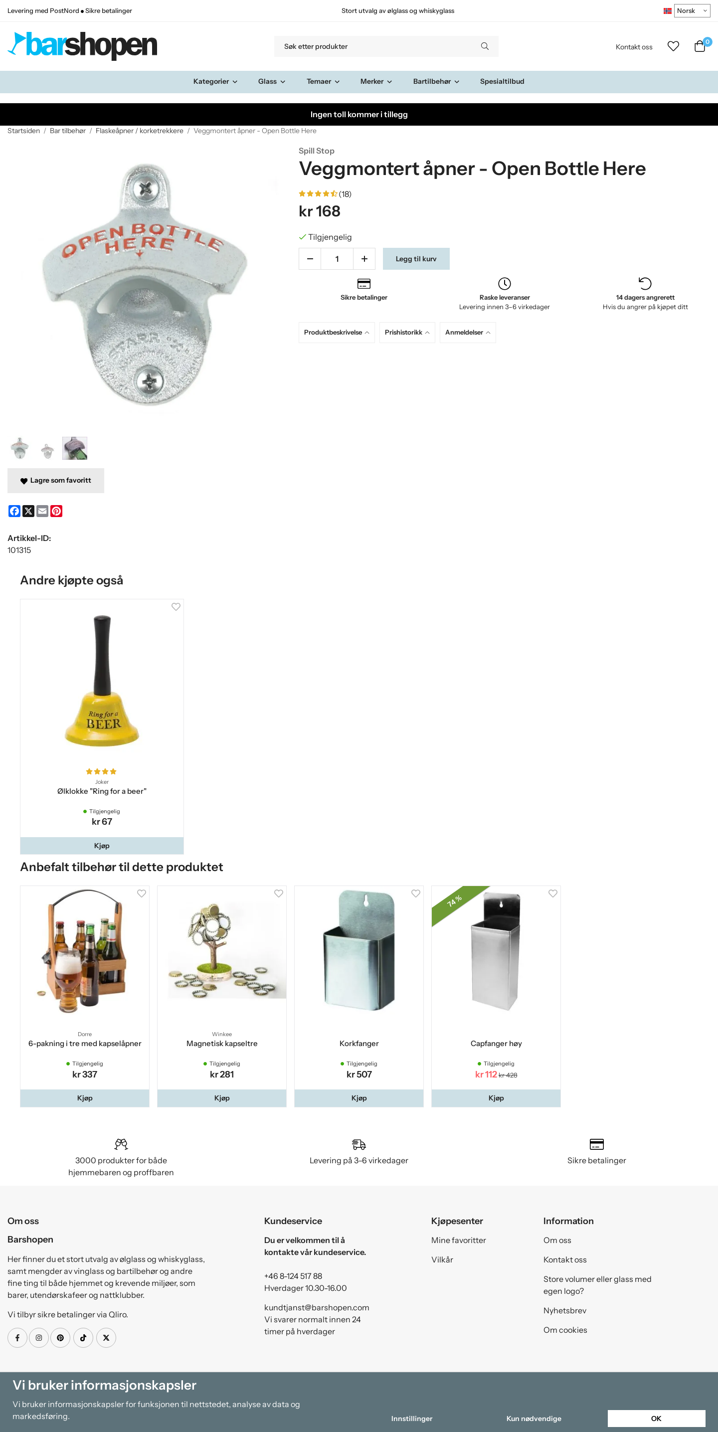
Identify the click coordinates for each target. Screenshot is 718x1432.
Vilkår (442, 1259)
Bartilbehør (436, 81)
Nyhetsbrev (564, 1310)
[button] (101, 845)
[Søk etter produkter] (372, 46)
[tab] (339, 332)
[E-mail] (42, 511)
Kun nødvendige (534, 1418)
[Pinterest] (56, 511)
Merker (376, 81)
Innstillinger (411, 1418)
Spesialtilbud (502, 81)
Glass (272, 81)
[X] (28, 511)
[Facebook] (14, 511)
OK (656, 1418)
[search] (485, 46)
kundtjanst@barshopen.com (316, 1307)
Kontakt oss (634, 47)
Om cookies (565, 1330)
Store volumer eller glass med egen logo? (597, 1285)
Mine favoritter (458, 1240)
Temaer (324, 81)
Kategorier (215, 81)
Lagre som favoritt (55, 480)
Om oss (557, 1240)
